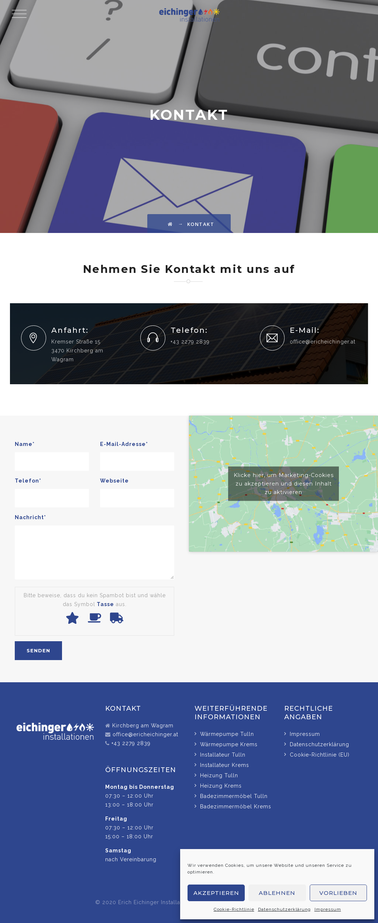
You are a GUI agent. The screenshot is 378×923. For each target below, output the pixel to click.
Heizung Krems (221, 786)
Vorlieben (338, 892)
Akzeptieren (216, 892)
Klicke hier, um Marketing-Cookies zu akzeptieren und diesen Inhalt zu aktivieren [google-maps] (284, 484)
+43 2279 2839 (131, 743)
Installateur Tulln (222, 755)
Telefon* (28, 481)
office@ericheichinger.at (322, 342)
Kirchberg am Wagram (142, 725)
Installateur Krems (224, 765)
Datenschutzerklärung (284, 909)
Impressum (328, 909)
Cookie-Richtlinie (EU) (320, 755)
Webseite (114, 481)
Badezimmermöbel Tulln (234, 796)
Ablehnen (277, 892)
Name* (25, 444)
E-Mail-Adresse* (124, 444)
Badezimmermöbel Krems (235, 806)
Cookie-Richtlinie (234, 909)
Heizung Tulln (219, 775)
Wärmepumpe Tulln (227, 734)
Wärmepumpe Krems (229, 744)
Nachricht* (30, 517)
